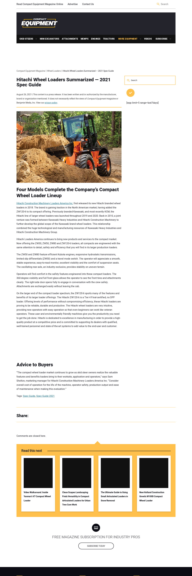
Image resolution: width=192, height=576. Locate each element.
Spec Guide (29, 396)
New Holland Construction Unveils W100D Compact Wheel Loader (151, 496)
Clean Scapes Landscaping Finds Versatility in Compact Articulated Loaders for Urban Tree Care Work (76, 498)
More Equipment (128, 38)
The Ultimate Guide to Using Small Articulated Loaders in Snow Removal (114, 496)
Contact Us (88, 4)
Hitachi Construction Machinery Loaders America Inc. (44, 203)
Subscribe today (96, 546)
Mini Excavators (49, 38)
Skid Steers (26, 38)
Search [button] (158, 4)
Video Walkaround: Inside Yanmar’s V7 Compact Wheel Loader (37, 496)
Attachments (70, 38)
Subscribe (162, 38)
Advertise (73, 4)
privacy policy (51, 102)
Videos (148, 38)
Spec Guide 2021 (45, 396)
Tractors (109, 38)
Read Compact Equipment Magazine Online (39, 4)
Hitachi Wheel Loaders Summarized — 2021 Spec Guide (63, 82)
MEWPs (85, 38)
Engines (95, 38)
